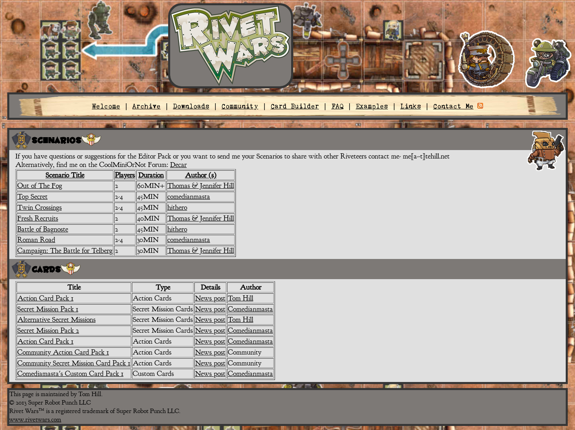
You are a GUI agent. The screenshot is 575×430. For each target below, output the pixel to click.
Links (410, 106)
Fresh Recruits (37, 218)
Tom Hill (240, 298)
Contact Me (453, 106)
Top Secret (32, 196)
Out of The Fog (39, 185)
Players (125, 175)
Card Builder (295, 106)
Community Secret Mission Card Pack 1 (73, 363)
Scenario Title (65, 175)
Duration (151, 175)
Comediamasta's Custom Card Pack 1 (70, 373)
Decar (178, 164)
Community (239, 106)
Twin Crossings (39, 207)
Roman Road (36, 239)
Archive (146, 106)
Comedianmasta (250, 309)
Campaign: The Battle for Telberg (64, 250)
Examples (372, 106)
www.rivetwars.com (35, 419)
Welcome (106, 106)
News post (210, 298)
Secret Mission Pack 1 (47, 309)
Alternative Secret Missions (56, 319)
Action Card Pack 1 (45, 298)
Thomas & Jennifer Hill (200, 185)
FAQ (337, 106)
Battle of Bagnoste (42, 229)
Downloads (191, 106)
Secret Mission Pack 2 (48, 330)
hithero (177, 207)
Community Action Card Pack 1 (63, 352)
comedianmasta (188, 196)
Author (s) (201, 175)
